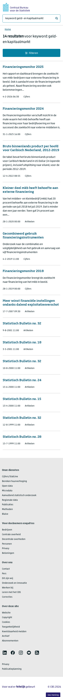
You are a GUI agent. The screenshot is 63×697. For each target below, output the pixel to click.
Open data (7, 486)
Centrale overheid (11, 534)
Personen (7, 544)
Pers (4, 574)
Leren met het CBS (11, 592)
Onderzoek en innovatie (14, 583)
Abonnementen (10, 641)
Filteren (31, 53)
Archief (5, 636)
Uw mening (53, 695)
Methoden (7, 509)
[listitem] (4, 652)
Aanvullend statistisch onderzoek (19, 495)
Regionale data (10, 500)
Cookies (6, 622)
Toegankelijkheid (11, 627)
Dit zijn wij (7, 578)
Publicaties (7, 505)
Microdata (7, 491)
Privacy (5, 548)
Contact (6, 569)
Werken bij (7, 588)
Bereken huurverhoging (14, 481)
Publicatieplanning (12, 669)
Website (6, 613)
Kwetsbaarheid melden (14, 632)
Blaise (5, 514)
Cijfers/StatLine (10, 477)
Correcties (7, 597)
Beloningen (8, 553)
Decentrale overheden (13, 539)
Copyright (7, 617)
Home (8, 29)
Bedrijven (7, 530)
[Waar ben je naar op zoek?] (31, 18)
